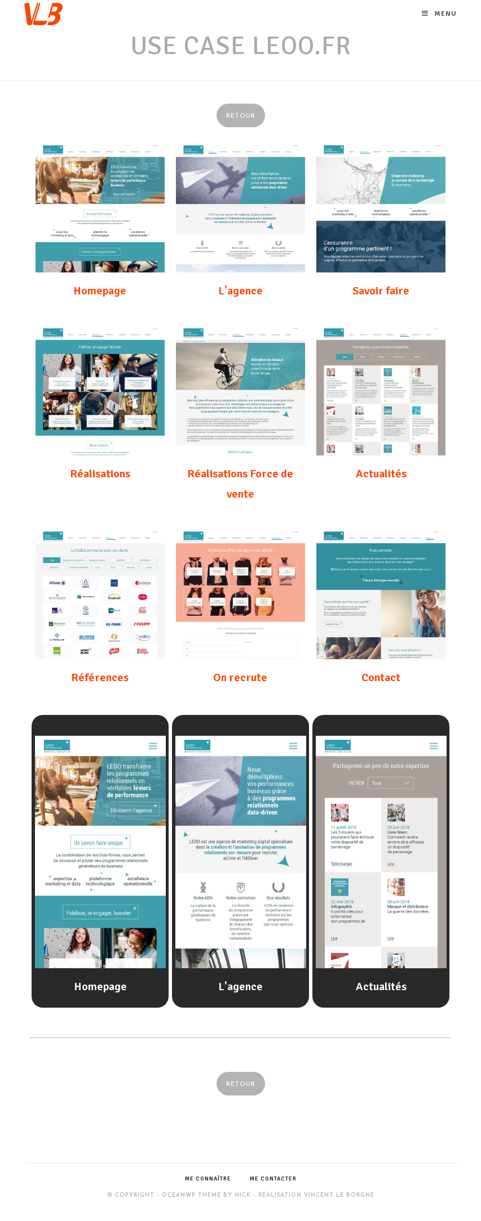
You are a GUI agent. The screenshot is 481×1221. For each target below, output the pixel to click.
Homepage (99, 291)
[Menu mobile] (439, 14)
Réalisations (100, 474)
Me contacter (273, 1178)
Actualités (381, 474)
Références (100, 677)
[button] (241, 115)
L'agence (240, 291)
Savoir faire (380, 291)
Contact (380, 677)
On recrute (240, 677)
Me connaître (208, 1178)
